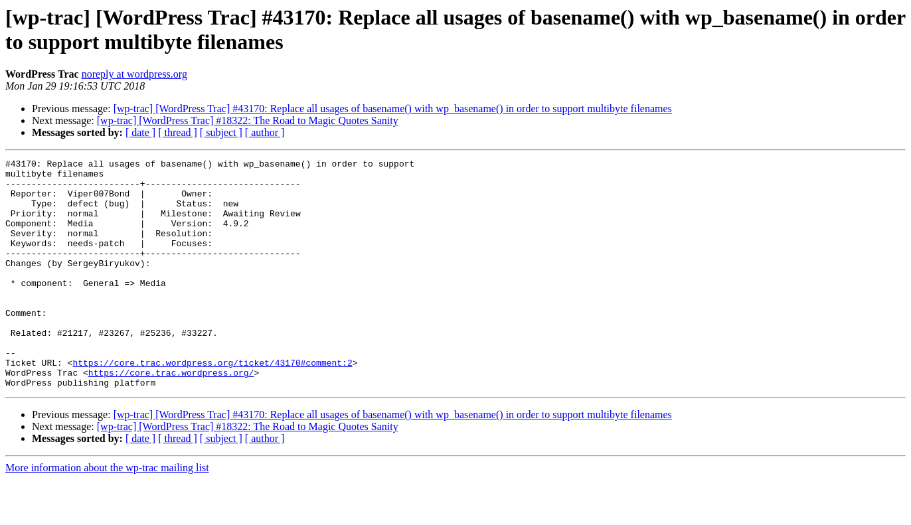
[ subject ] (221, 132)
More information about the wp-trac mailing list (107, 513)
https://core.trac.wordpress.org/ (171, 416)
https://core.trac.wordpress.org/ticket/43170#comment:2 (212, 404)
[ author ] (265, 132)
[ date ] (140, 132)
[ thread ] (177, 132)
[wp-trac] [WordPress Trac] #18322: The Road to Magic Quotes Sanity (247, 120)
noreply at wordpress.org (134, 74)
